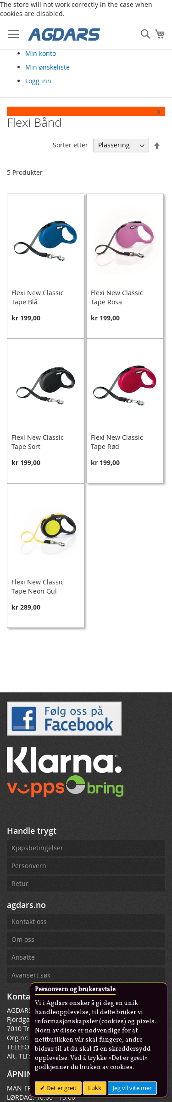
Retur (19, 883)
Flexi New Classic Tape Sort (37, 442)
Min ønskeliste (47, 67)
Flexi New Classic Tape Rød (117, 442)
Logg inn (38, 80)
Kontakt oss (29, 921)
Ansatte (23, 957)
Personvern (28, 865)
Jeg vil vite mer (132, 1088)
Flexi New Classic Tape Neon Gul (37, 586)
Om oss (22, 939)
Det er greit (61, 1088)
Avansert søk (30, 975)
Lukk (94, 1088)
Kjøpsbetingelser (37, 847)
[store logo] (64, 34)
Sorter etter (70, 144)
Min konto (40, 53)
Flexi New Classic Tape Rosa (117, 297)
